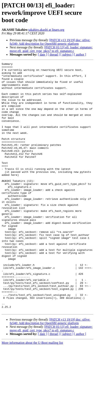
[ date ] (42, 54)
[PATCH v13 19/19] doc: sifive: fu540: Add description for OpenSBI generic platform (50, 41)
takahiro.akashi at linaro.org (46, 29)
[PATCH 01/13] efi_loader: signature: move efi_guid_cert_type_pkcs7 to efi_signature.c (51, 49)
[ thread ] (54, 54)
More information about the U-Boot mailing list (32, 392)
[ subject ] (66, 54)
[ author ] (80, 54)
